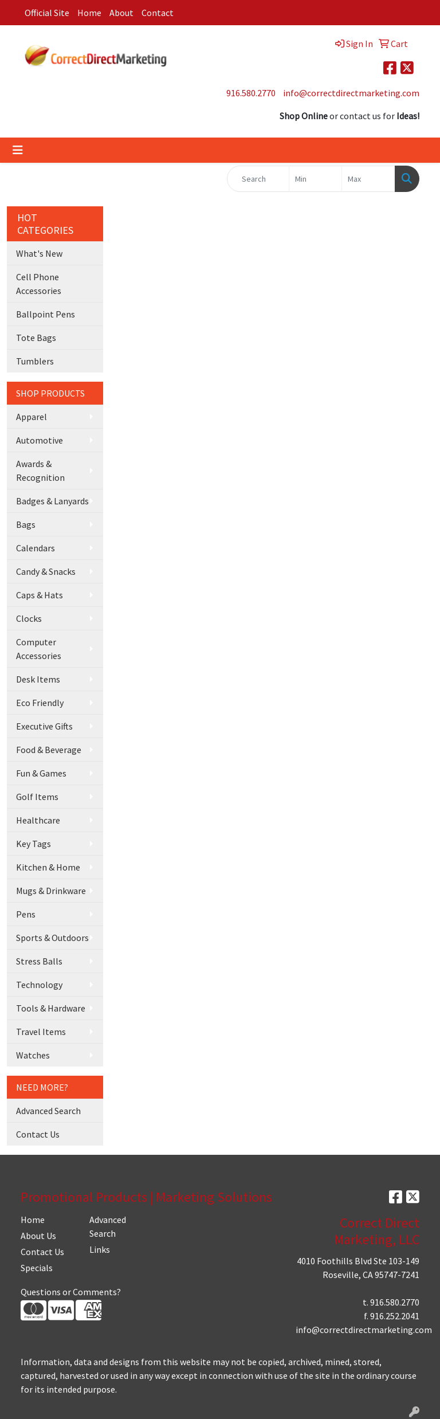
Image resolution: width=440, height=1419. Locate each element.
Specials (37, 1267)
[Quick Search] (258, 179)
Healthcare (38, 820)
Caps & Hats (39, 595)
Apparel (31, 416)
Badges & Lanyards (52, 501)
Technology (39, 984)
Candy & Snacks (46, 571)
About (121, 12)
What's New (39, 253)
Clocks (29, 618)
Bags (26, 524)
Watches (33, 1055)
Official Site (47, 12)
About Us (38, 1235)
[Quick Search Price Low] (316, 179)
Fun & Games (41, 773)
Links (99, 1249)
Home (89, 12)
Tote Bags (36, 337)
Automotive (39, 440)
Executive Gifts (44, 726)
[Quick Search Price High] (368, 179)
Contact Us (38, 1134)
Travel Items (41, 1031)
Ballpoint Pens (45, 314)
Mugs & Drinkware (51, 890)
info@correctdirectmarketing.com (351, 93)
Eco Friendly (40, 702)
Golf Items (37, 796)
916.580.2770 (251, 93)
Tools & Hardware (50, 1008)
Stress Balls (39, 961)
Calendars (35, 548)
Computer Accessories (38, 648)
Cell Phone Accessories (38, 283)
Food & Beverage (48, 749)
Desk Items (38, 679)
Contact (158, 12)
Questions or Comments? (71, 1292)
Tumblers (35, 361)
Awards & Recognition (40, 470)
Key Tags (33, 843)
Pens (26, 914)
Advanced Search (48, 1110)
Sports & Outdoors (52, 937)
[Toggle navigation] (18, 150)
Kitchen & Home (48, 867)
